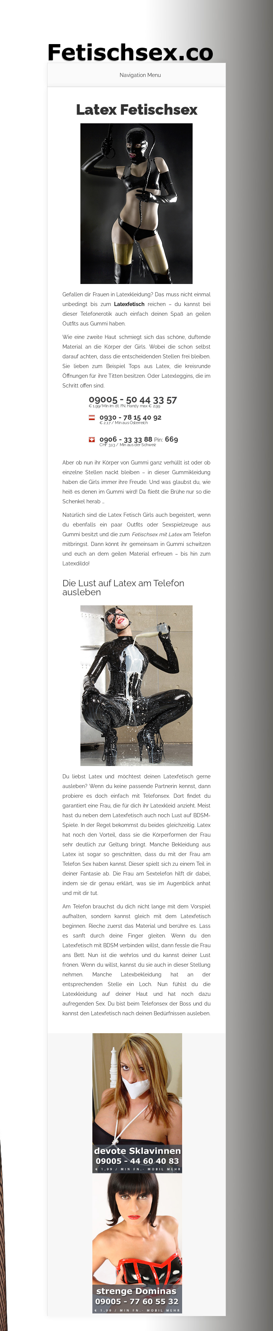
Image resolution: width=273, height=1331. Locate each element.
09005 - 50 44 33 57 (133, 399)
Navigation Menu (140, 75)
